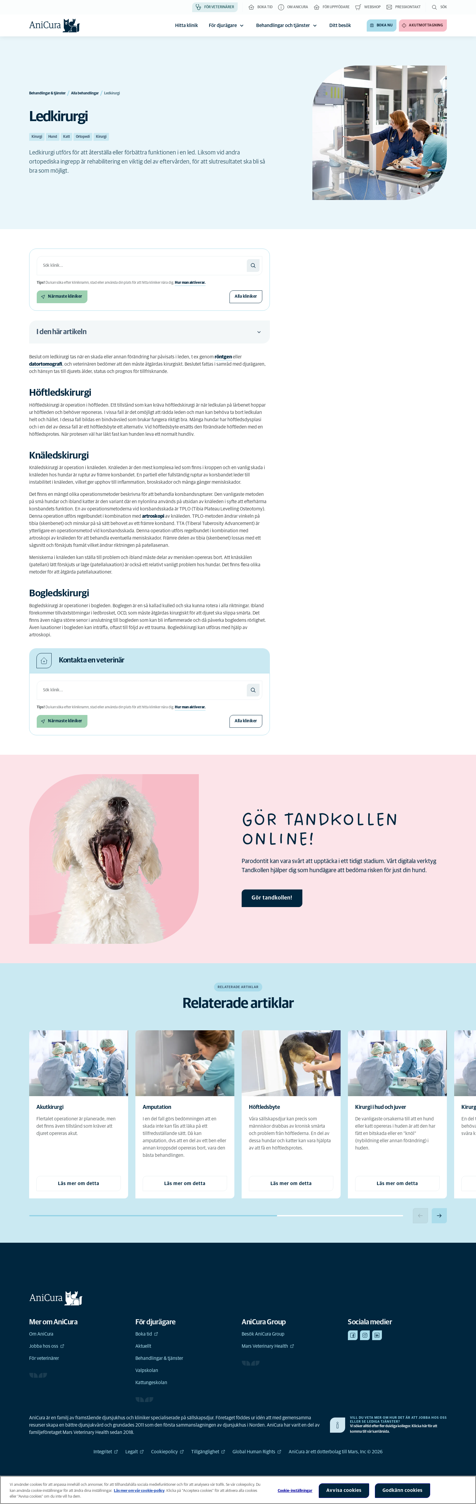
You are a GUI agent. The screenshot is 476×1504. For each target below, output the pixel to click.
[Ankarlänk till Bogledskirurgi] (65, 593)
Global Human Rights (257, 1451)
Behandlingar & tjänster (159, 1358)
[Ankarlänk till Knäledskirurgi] (65, 456)
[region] (238, 1490)
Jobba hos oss (46, 1346)
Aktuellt (143, 1346)
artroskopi (153, 516)
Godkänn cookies (402, 1490)
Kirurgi (37, 137)
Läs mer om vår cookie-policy (139, 1491)
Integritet (105, 1451)
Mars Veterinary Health (268, 1346)
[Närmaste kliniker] (62, 296)
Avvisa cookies (344, 1490)
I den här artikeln (149, 332)
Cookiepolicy (167, 1451)
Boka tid (146, 1334)
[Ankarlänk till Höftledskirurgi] (66, 393)
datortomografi (45, 364)
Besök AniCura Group (263, 1334)
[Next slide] (439, 1215)
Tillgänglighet (208, 1451)
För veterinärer (44, 1358)
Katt (66, 137)
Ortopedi (83, 137)
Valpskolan (146, 1370)
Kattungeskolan (151, 1382)
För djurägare (227, 25)
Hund (52, 137)
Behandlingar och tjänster (287, 25)
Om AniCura (41, 1334)
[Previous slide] (420, 1215)
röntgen (223, 356)
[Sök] (253, 265)
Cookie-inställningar (295, 1491)
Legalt (134, 1451)
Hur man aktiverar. (190, 283)
